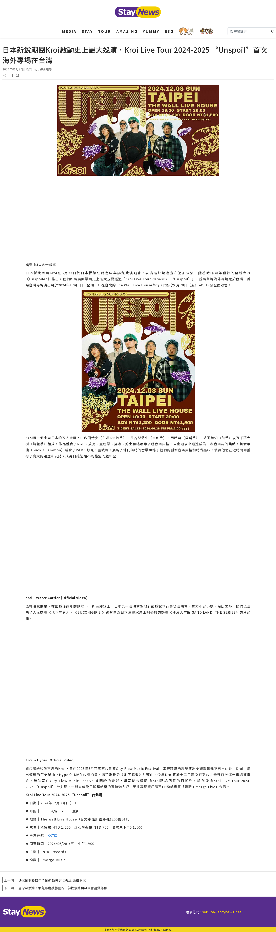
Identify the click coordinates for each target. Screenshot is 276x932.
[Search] (252, 31)
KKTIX (52, 835)
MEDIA (69, 31)
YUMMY (151, 31)
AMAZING (127, 31)
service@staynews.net (221, 911)
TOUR (104, 31)
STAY (87, 31)
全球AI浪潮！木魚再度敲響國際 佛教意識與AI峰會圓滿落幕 (62, 887)
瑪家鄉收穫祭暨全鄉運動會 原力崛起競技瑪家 (52, 880)
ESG (169, 31)
